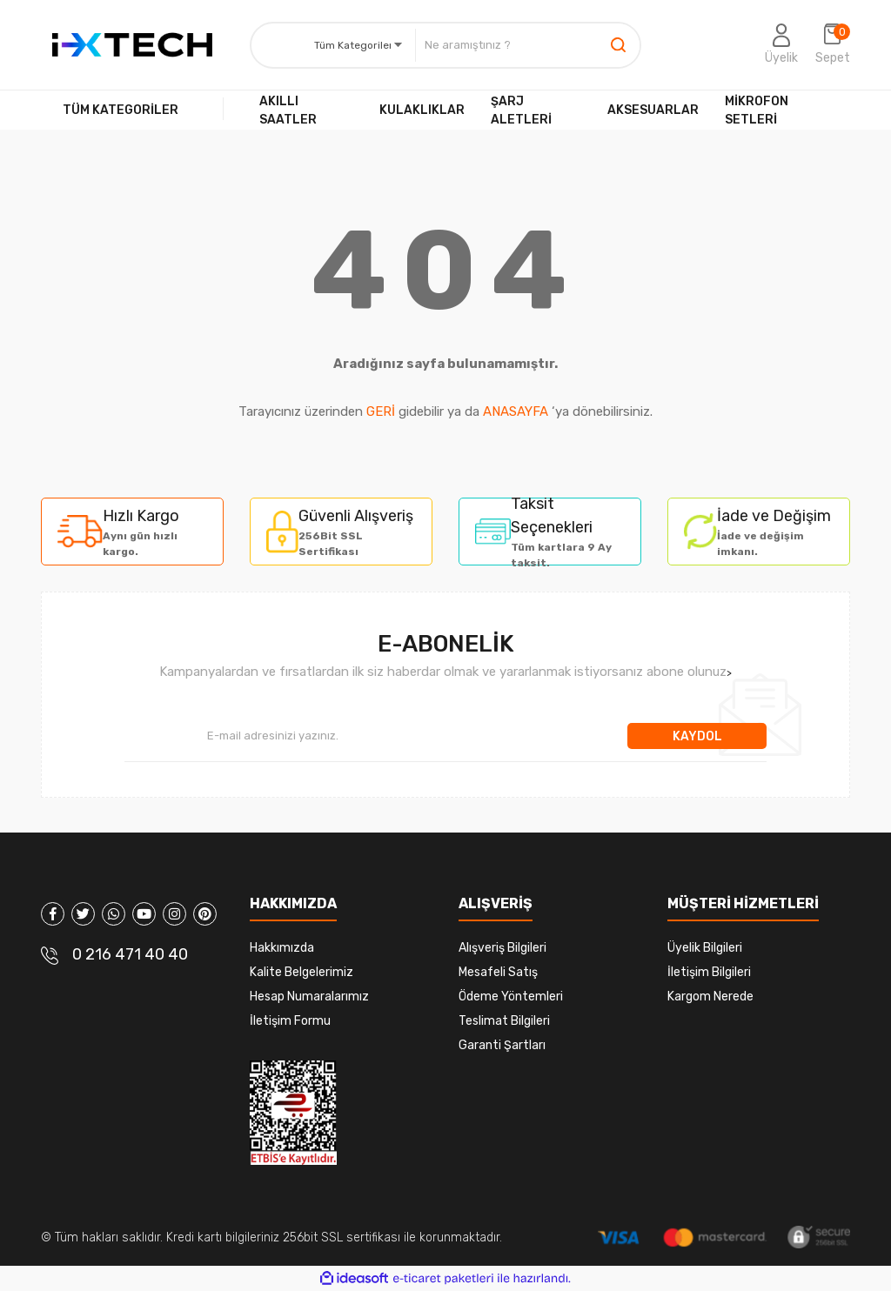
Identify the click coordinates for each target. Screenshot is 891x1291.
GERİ (380, 411)
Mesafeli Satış (498, 972)
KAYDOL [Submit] (697, 736)
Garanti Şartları (502, 1045)
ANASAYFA (515, 411)
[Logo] (132, 45)
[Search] (528, 45)
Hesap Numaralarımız (309, 996)
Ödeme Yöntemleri (511, 996)
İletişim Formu (290, 1020)
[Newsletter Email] (375, 736)
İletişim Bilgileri (709, 972)
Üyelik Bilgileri (704, 947)
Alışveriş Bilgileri (502, 947)
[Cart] (832, 45)
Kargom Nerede (710, 996)
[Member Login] (781, 45)
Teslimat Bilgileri (504, 1020)
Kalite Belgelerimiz (301, 972)
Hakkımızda (282, 947)
